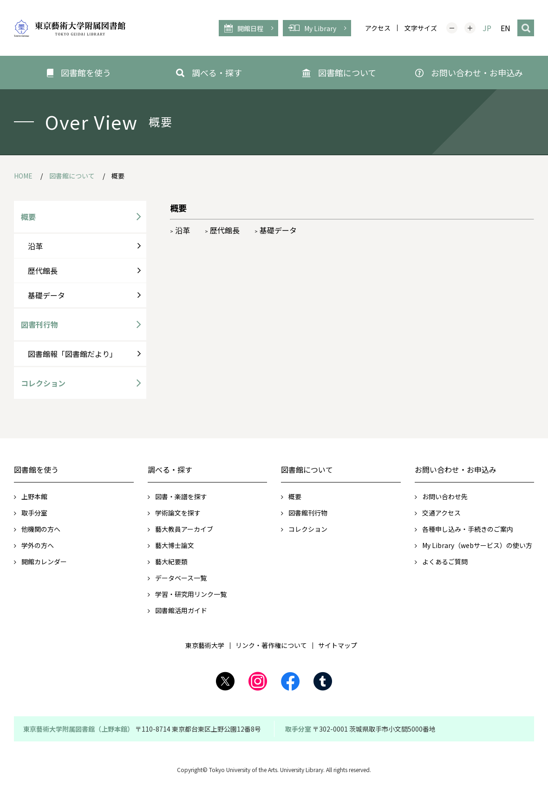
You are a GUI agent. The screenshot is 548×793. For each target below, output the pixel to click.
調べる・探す (170, 469)
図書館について (307, 469)
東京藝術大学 (204, 645)
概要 (28, 216)
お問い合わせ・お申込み (455, 469)
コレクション (43, 383)
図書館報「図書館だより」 (72, 353)
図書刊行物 (39, 324)
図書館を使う (36, 469)
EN (505, 27)
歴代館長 (222, 230)
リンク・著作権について (271, 645)
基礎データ (275, 230)
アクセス (378, 28)
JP (487, 27)
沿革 (180, 230)
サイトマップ (337, 645)
